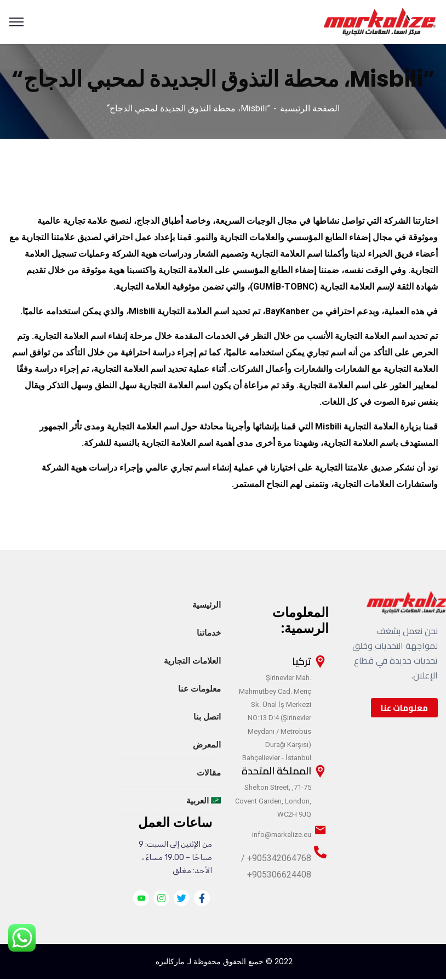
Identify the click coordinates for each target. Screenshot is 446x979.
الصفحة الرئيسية (310, 108)
